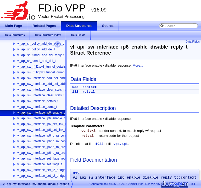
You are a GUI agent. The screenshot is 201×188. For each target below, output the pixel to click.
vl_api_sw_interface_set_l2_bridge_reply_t (47, 170)
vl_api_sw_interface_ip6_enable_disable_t (46, 118)
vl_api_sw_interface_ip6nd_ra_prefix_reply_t (48, 147)
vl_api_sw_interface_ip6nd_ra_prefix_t (44, 153)
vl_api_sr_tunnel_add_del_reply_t (40, 55)
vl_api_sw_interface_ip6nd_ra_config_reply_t (48, 135)
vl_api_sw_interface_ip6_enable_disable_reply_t (51, 112)
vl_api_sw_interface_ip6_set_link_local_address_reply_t (56, 124)
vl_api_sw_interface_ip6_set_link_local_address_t (52, 130)
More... (137, 65)
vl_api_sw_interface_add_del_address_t (45, 84)
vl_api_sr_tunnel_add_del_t (36, 61)
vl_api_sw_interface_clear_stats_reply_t (45, 89)
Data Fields (193, 41)
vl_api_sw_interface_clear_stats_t (40, 95)
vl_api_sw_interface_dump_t (37, 107)
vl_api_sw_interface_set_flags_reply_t (43, 158)
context (89, 87)
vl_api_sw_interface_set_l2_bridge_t (42, 176)
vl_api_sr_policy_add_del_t (36, 49)
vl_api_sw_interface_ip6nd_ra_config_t (44, 141)
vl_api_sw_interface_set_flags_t (39, 164)
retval (88, 92)
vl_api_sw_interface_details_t (37, 101)
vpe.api (121, 144)
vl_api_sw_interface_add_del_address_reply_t (49, 78)
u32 (75, 87)
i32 (75, 92)
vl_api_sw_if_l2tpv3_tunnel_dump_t (42, 72)
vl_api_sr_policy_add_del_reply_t (40, 43)
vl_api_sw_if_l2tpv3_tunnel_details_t (42, 66)
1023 (99, 144)
